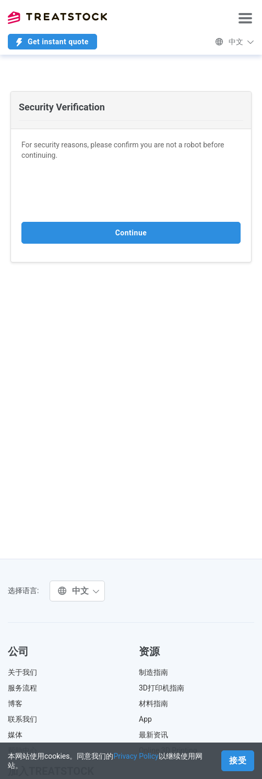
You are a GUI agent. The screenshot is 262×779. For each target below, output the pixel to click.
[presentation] (100, 191)
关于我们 (22, 672)
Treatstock (57, 17)
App (145, 719)
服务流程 (22, 688)
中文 (235, 41)
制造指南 (153, 672)
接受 (237, 760)
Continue (131, 233)
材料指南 (153, 703)
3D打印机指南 (161, 688)
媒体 (15, 735)
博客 (15, 703)
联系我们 (22, 719)
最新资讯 (153, 735)
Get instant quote (52, 41)
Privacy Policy (135, 756)
